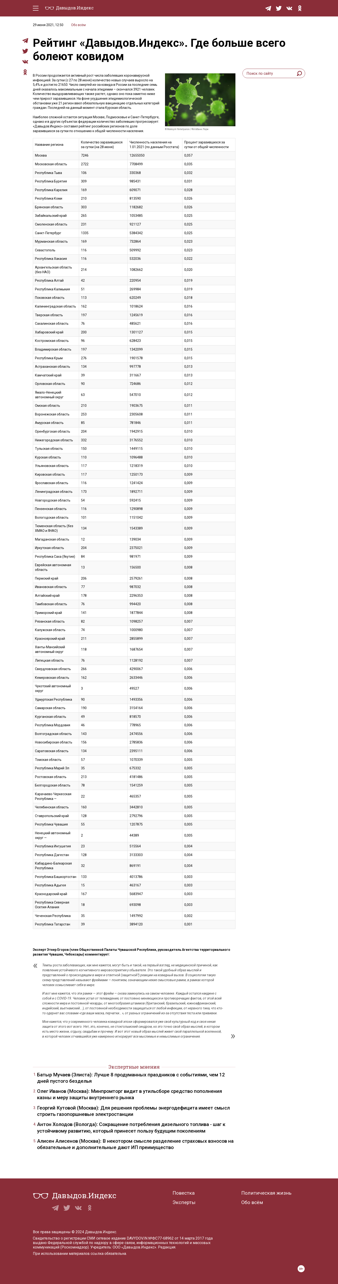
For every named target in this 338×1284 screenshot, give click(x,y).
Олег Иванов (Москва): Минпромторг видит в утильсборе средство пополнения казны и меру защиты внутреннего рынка (129, 1094)
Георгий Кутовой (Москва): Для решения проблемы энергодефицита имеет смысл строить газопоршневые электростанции (133, 1111)
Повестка (184, 1193)
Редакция (166, 1247)
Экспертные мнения (134, 1066)
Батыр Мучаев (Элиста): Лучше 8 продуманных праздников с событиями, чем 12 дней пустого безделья (131, 1078)
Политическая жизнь (266, 1193)
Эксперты (184, 1202)
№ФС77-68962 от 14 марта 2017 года (180, 1238)
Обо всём (78, 25)
